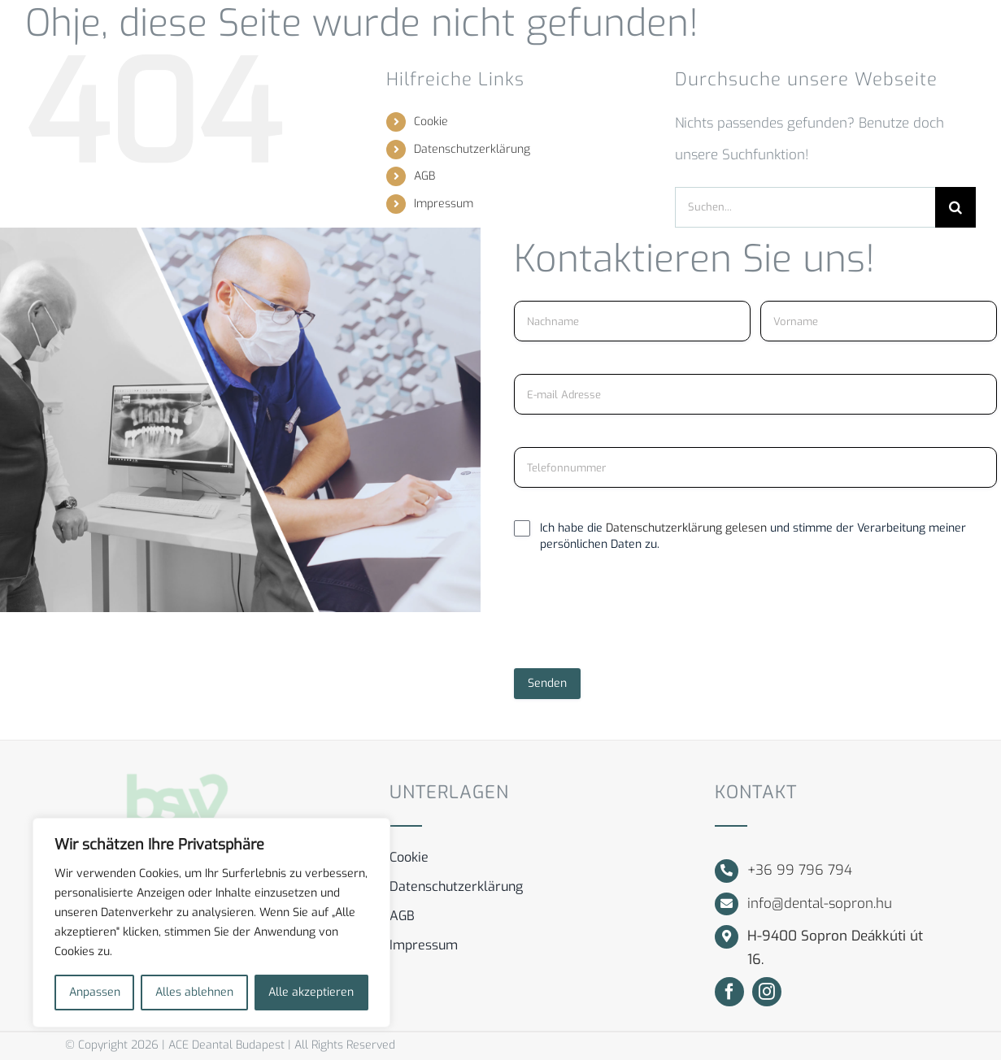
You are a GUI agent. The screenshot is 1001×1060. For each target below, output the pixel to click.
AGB (424, 176)
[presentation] (637, 617)
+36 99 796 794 (799, 870)
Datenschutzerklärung (472, 149)
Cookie (431, 121)
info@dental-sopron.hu (819, 903)
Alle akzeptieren (311, 992)
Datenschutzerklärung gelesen (688, 528)
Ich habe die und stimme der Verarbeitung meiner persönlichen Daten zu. (753, 536)
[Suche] (955, 207)
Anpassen (94, 992)
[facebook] (729, 991)
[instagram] (766, 991)
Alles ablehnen (194, 992)
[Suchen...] (805, 207)
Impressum (443, 203)
